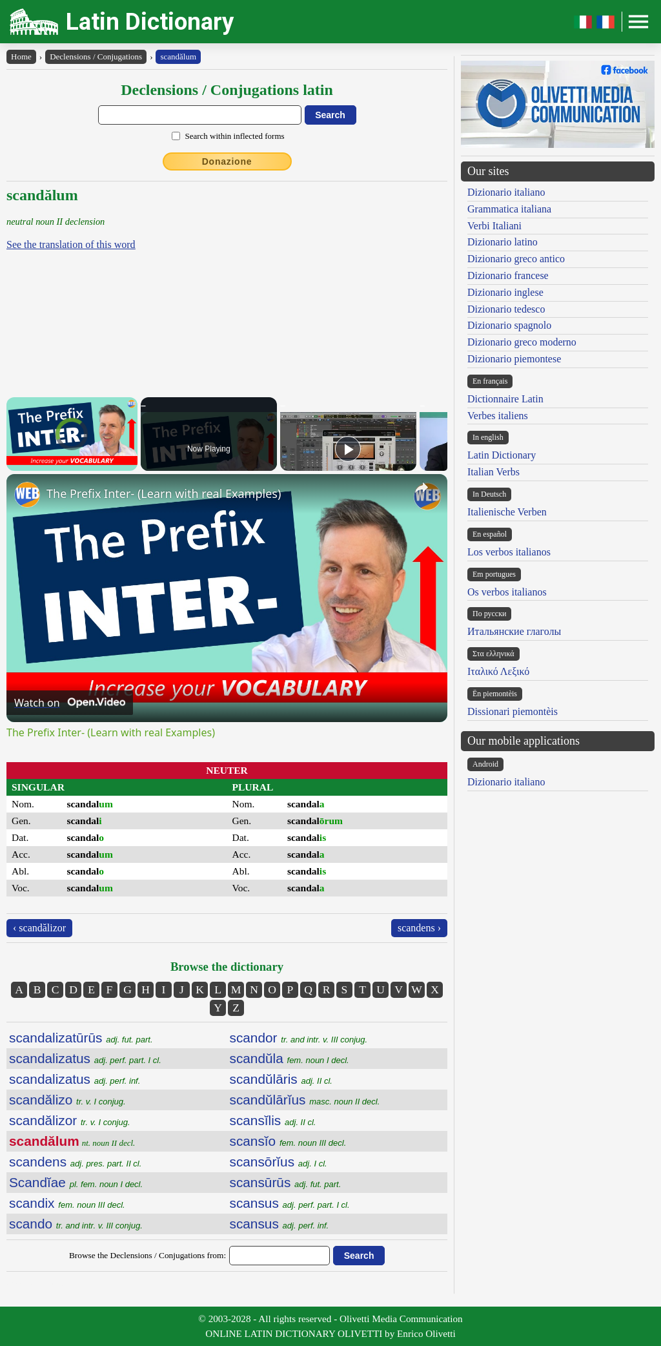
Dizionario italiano (506, 192)
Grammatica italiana (509, 208)
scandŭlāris (281, 1079)
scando (76, 1223)
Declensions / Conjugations (96, 56)
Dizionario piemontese (514, 358)
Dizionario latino (502, 241)
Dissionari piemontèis (512, 711)
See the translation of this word (71, 244)
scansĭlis (273, 1120)
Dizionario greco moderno (521, 341)
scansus (290, 1203)
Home (21, 56)
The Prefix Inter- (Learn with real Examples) (163, 493)
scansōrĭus (278, 1161)
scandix (67, 1203)
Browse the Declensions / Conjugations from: (147, 1255)
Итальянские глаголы (514, 631)
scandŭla (289, 1058)
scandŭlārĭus (305, 1099)
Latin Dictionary (150, 22)
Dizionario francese (508, 275)
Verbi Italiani (494, 225)
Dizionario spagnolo (509, 325)
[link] (27, 495)
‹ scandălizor (39, 927)
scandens (75, 1161)
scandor (299, 1037)
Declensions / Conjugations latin (227, 89)
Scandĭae (76, 1182)
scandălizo (67, 1099)
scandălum (178, 56)
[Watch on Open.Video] (69, 702)
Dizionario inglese (505, 292)
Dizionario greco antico (516, 258)
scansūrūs (285, 1182)
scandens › (419, 927)
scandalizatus (85, 1058)
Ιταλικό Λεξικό (498, 671)
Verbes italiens (497, 415)
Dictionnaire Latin (505, 398)
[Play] (348, 449)
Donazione (227, 161)
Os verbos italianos (507, 591)
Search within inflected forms (234, 136)
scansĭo (288, 1141)
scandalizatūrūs (81, 1037)
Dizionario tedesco (506, 309)
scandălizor (69, 1120)
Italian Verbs (493, 471)
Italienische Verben (507, 511)
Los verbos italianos (509, 551)
